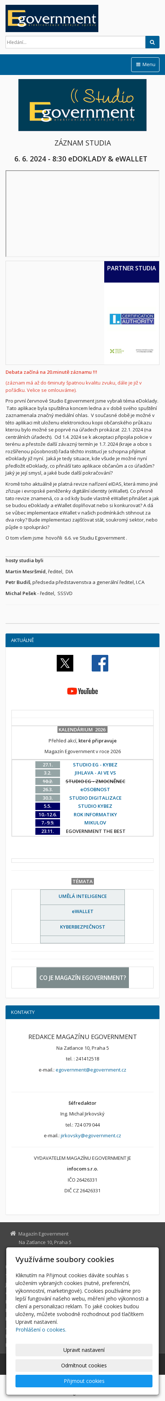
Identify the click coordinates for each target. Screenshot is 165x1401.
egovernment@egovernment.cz (91, 1069)
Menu (145, 64)
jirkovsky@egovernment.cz (91, 1135)
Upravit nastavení (84, 1349)
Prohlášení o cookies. (40, 1329)
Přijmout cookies (84, 1380)
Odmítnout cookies (84, 1365)
